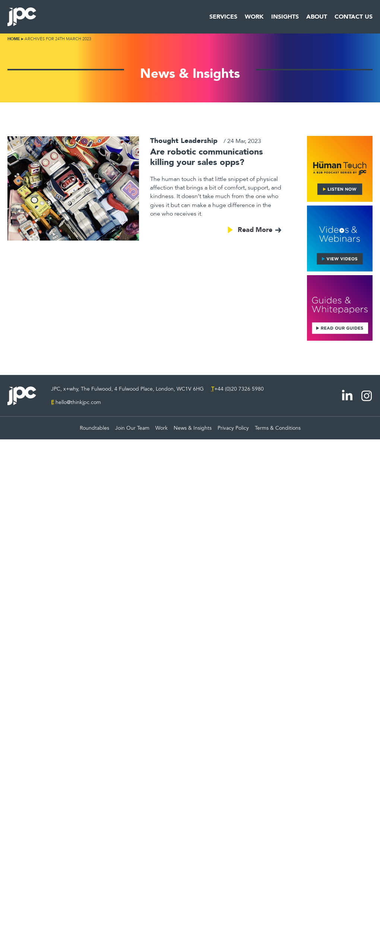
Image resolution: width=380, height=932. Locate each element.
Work (254, 16)
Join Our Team (132, 428)
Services (223, 16)
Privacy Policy (233, 428)
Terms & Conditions (278, 428)
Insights (285, 16)
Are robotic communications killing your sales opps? (206, 156)
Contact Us (354, 16)
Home (13, 38)
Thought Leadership (184, 140)
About (316, 16)
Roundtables (94, 428)
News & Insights (193, 428)
